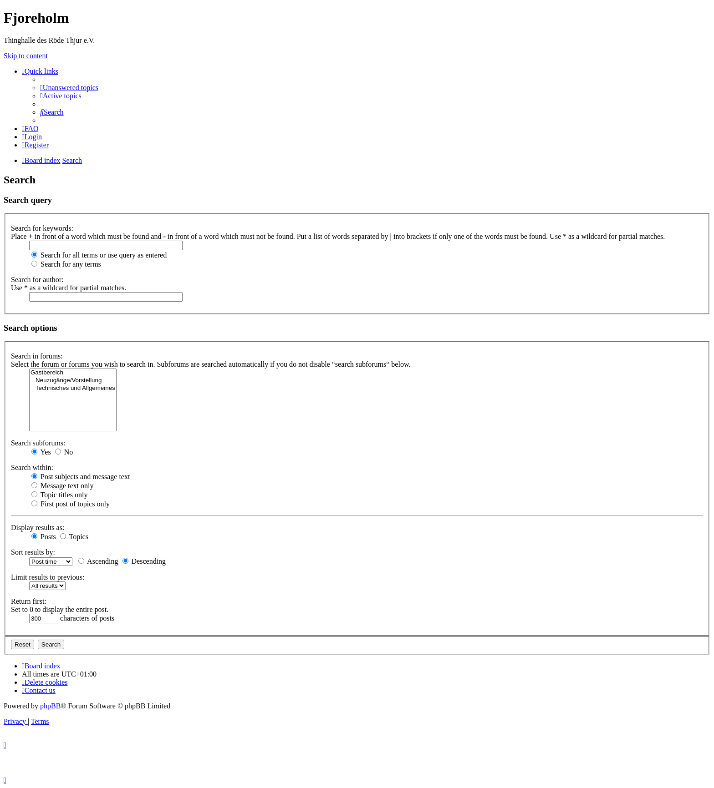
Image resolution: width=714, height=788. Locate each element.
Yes (41, 452)
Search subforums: (38, 443)
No (64, 452)
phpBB (50, 706)
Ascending (98, 561)
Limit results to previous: (47, 577)
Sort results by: (33, 552)
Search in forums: (37, 356)
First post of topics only (70, 504)
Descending (144, 561)
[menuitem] (69, 87)
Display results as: (37, 527)
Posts (43, 536)
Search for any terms (66, 264)
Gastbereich (73, 373)
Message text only (62, 486)
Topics (74, 536)
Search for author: (37, 279)
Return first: (28, 601)
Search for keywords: (42, 228)
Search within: (32, 467)
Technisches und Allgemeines (73, 388)
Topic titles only (59, 495)
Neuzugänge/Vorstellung (73, 380)
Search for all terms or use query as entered (99, 255)
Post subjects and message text (80, 476)
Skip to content (26, 56)
